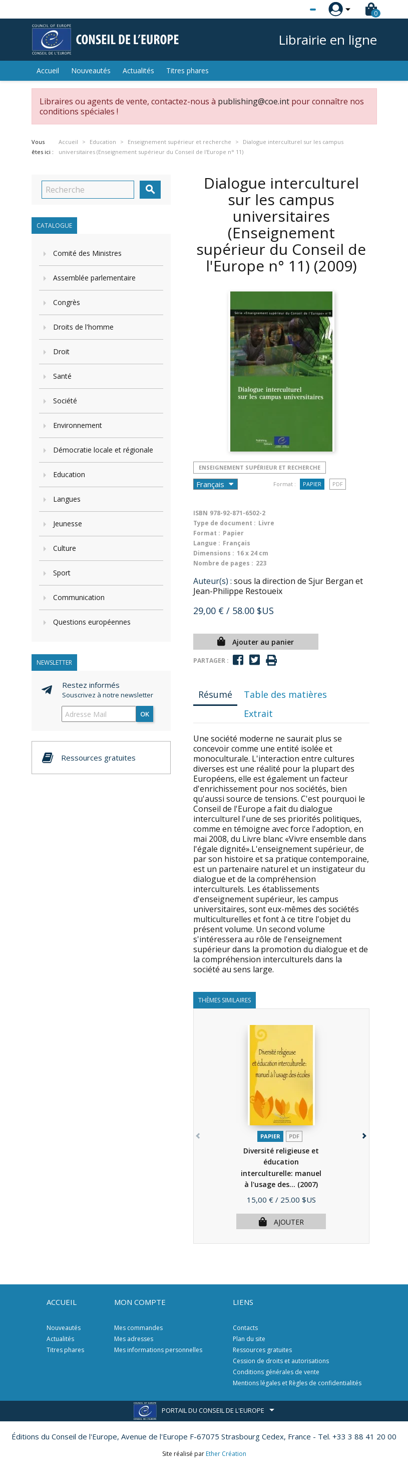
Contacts (245, 1328)
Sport (62, 572)
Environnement (77, 425)
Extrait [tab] (258, 713)
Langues (67, 499)
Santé (62, 376)
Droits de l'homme (83, 327)
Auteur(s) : (212, 581)
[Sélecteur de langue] (292, 10)
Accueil (48, 70)
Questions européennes (92, 622)
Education (69, 474)
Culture (64, 548)
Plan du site (249, 1339)
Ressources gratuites (262, 1350)
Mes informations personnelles (158, 1350)
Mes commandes (138, 1328)
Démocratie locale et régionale (103, 450)
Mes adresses (133, 1339)
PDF (337, 484)
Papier (312, 484)
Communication (79, 597)
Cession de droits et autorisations (281, 1361)
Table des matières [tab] (285, 694)
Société (65, 400)
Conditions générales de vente (276, 1372)
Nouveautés (91, 70)
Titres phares (187, 70)
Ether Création (226, 1453)
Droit (61, 351)
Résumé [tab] (215, 694)
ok (144, 713)
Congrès (66, 302)
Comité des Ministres (87, 253)
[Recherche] (88, 190)
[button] (363, 1134)
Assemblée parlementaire (94, 277)
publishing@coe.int (253, 101)
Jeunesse (67, 523)
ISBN (200, 513)
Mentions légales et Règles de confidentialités (297, 1383)
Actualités (138, 70)
